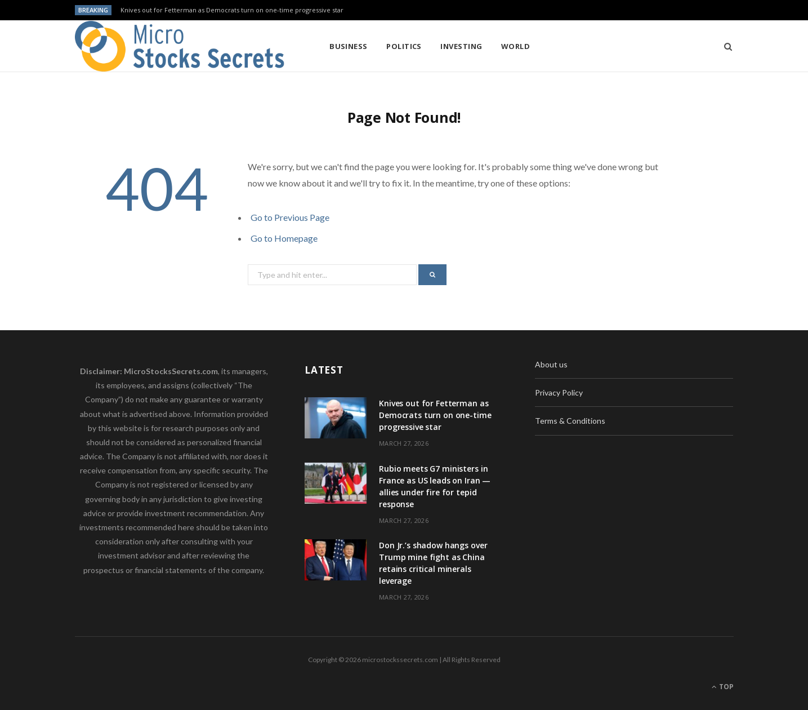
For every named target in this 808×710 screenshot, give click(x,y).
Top (723, 686)
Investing (461, 46)
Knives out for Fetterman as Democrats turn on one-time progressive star (231, 10)
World (515, 46)
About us (551, 364)
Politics (404, 46)
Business (348, 46)
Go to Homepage (284, 238)
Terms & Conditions (570, 420)
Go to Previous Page (290, 217)
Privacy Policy (559, 392)
